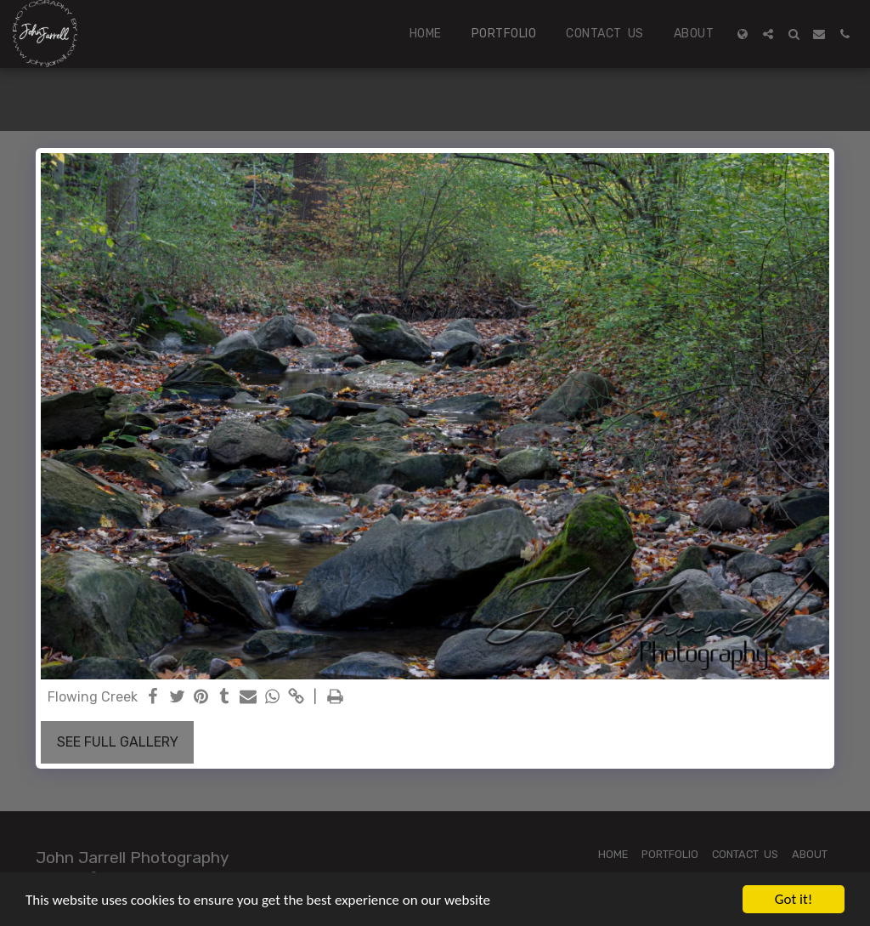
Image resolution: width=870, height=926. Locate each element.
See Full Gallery (117, 742)
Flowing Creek (93, 697)
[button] (768, 34)
